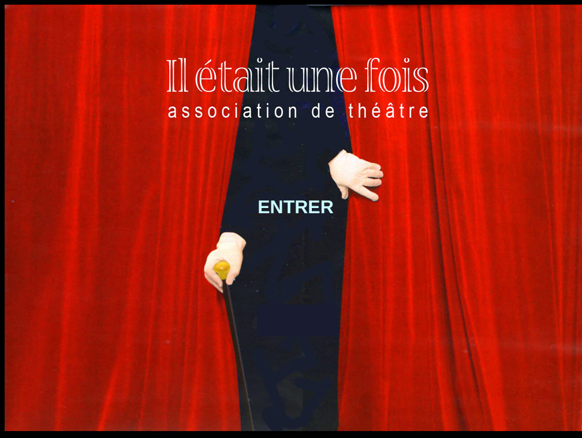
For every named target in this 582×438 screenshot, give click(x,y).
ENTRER (296, 206)
